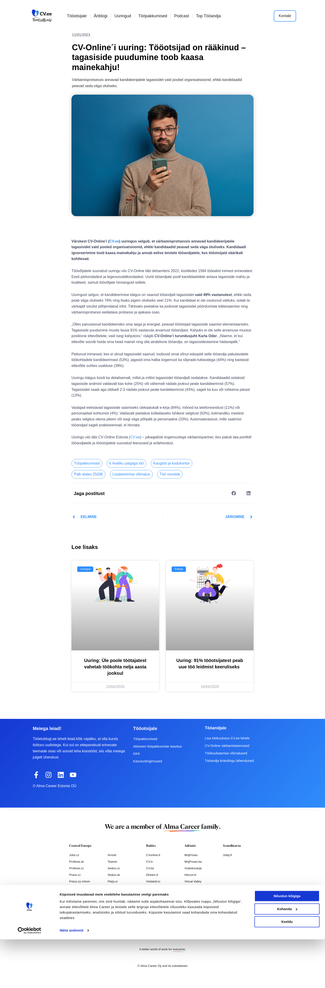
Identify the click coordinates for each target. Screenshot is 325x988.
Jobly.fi (227, 855)
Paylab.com (115, 894)
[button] (234, 493)
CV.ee (114, 241)
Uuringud (122, 16)
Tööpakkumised (152, 16)
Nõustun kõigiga (287, 945)
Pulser (188, 887)
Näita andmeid (71, 979)
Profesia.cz (76, 868)
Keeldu (287, 970)
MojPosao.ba (193, 861)
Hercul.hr (190, 875)
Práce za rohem (79, 887)
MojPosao (191, 855)
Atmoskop (75, 894)
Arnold (112, 855)
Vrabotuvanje (193, 868)
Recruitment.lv (155, 901)
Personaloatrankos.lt (159, 894)
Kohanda (287, 957)
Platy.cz (113, 881)
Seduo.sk (114, 875)
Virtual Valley (192, 881)
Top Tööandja (208, 16)
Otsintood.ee (154, 887)
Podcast (181, 16)
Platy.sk (113, 887)
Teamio (112, 861)
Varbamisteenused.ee (160, 907)
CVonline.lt (153, 855)
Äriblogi (100, 16)
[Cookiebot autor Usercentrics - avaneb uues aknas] (29, 979)
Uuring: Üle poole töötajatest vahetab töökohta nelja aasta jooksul (115, 667)
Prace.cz (75, 875)
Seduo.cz (114, 868)
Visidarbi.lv (153, 881)
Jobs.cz (74, 855)
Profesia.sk (76, 861)
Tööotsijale (77, 16)
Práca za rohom (79, 881)
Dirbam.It (152, 875)
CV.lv (149, 861)
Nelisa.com (76, 901)
